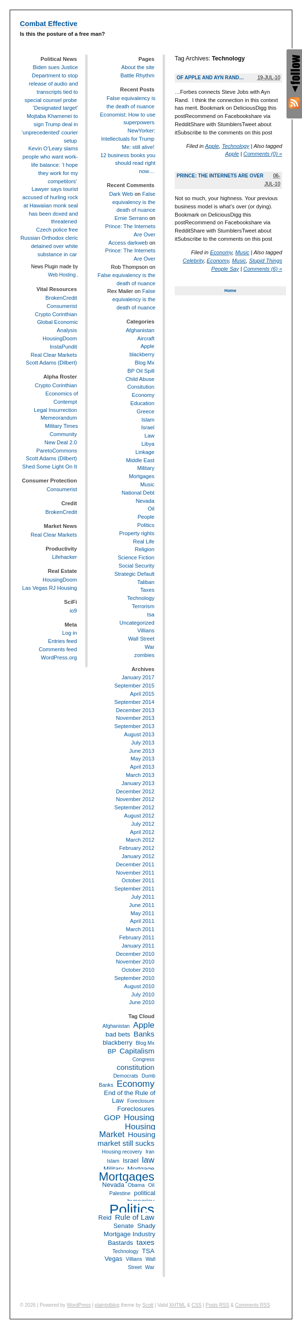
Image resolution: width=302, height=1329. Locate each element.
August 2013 (139, 734)
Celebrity (193, 260)
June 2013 (141, 751)
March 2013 (140, 775)
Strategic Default (134, 574)
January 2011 (137, 946)
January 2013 (137, 783)
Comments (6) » (262, 269)
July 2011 (142, 897)
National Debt (137, 493)
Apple (212, 146)
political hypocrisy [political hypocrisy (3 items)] (141, 1197)
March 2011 (140, 929)
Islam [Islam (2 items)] (113, 1161)
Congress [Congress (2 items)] (143, 1059)
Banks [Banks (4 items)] (144, 1034)
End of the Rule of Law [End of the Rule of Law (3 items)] (129, 1097)
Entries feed (62, 641)
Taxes (147, 590)
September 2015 (134, 685)
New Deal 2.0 (61, 442)
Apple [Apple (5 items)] (143, 1025)
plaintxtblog (107, 1305)
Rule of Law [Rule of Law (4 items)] (134, 1217)
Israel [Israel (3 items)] (130, 1160)
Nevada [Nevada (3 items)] (113, 1184)
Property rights (136, 533)
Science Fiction (136, 557)
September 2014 (134, 702)
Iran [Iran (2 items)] (150, 1151)
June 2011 (141, 905)
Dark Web (121, 194)
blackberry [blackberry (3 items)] (117, 1042)
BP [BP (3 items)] (111, 1051)
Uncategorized (137, 623)
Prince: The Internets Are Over (220, 175)
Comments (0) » (262, 154)
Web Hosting (62, 274)
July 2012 (142, 824)
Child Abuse (139, 379)
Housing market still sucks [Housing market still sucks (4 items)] (126, 1138)
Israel (147, 427)
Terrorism (143, 606)
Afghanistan (140, 330)
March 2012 (140, 840)
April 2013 (142, 767)
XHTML (177, 1305)
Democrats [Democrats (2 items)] (125, 1076)
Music (242, 252)
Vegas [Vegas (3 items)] (113, 1258)
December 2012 (135, 791)
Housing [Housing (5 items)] (139, 1117)
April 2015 (142, 694)
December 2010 (135, 954)
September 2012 (134, 807)
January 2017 (137, 677)
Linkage (145, 452)
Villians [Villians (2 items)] (134, 1259)
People (145, 517)
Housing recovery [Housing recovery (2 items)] (122, 1151)
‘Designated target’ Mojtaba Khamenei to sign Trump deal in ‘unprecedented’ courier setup (49, 124)
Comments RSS (252, 1305)
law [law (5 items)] (148, 1160)
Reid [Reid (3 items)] (104, 1217)
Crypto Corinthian (56, 314)
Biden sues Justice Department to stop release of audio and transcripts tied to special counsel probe (51, 83)
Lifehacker (64, 557)
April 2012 (142, 832)
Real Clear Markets (53, 355)
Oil (151, 508)
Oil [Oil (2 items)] (151, 1185)
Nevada (145, 501)
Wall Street (141, 639)
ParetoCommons (56, 450)
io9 (73, 610)
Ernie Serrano (131, 218)
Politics (145, 525)
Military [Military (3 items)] (114, 1168)
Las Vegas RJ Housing (49, 588)
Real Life (143, 541)
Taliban (145, 582)
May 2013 (142, 758)
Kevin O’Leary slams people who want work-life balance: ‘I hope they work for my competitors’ (50, 165)
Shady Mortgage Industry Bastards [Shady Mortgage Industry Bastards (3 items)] (129, 1234)
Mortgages (141, 476)
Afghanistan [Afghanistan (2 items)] (116, 1026)
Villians (145, 630)
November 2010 (135, 961)
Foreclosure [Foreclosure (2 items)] (140, 1101)
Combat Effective (48, 24)
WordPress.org (59, 657)
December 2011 (135, 864)
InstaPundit (63, 347)
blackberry (141, 354)
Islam (147, 420)
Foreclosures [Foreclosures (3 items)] (135, 1108)
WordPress (79, 1305)
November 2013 (135, 718)
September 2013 (134, 726)
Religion (144, 549)
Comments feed (58, 649)
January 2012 (137, 856)
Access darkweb (128, 243)
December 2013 (135, 710)
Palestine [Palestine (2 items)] (120, 1193)
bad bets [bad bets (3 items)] (118, 1034)
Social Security (136, 566)
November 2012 (135, 799)
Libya (147, 444)
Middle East (140, 460)
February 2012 (136, 848)
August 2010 (139, 986)
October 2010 (137, 970)
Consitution (140, 387)
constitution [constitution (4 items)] (135, 1067)
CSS (197, 1305)
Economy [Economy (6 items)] (135, 1084)
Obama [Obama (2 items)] (136, 1185)
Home (230, 290)
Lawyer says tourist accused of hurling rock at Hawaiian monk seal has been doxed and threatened (50, 205)
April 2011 (142, 921)
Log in (69, 633)
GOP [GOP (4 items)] (112, 1117)
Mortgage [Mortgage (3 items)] (140, 1168)
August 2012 (139, 815)
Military (145, 468)
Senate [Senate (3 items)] (123, 1225)
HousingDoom (60, 338)
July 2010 (142, 994)
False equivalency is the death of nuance (133, 202)
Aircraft (145, 338)
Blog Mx (144, 362)
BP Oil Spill (140, 371)
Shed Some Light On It (49, 466)
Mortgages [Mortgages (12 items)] (126, 1176)
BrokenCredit (61, 298)
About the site (137, 67)
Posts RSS (217, 1305)
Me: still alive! (138, 147)
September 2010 (134, 978)
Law (149, 435)
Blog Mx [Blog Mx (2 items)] (145, 1043)
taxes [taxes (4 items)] (145, 1242)
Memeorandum (59, 418)
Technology (235, 146)
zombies (144, 655)
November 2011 (135, 873)
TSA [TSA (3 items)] (148, 1251)
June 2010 (141, 1002)
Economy (221, 252)
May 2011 (142, 913)
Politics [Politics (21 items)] (131, 1209)
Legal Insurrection (55, 410)
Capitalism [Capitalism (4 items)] (137, 1051)
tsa (150, 614)
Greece (145, 411)
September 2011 (134, 888)
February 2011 (136, 937)
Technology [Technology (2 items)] (125, 1251)
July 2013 (142, 742)
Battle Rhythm (137, 75)
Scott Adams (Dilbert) (51, 362)
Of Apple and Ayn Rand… (210, 77)
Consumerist (61, 306)
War (149, 647)
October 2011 (137, 880)
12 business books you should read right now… (127, 163)
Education (142, 403)
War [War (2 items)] (149, 1267)
